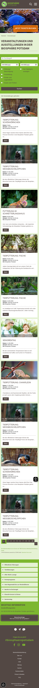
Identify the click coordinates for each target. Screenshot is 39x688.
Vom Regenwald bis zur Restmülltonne (16, 584)
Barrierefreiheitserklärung (19, 652)
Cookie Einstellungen (19, 685)
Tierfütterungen (9, 570)
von (2, 62)
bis (21, 62)
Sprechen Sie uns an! (26, 552)
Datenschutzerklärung (16, 683)
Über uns (19, 655)
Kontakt (19, 658)
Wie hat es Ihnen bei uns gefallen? (19, 618)
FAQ (19, 677)
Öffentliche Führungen (11, 565)
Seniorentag (8, 599)
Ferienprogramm (9, 579)
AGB (19, 661)
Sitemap (19, 665)
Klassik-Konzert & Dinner (12, 594)
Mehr (5, 140)
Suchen (19, 89)
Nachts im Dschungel (11, 589)
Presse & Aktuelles (19, 674)
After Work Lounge (10, 574)
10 (32, 541)
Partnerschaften (19, 671)
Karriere (19, 668)
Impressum (25, 683)
